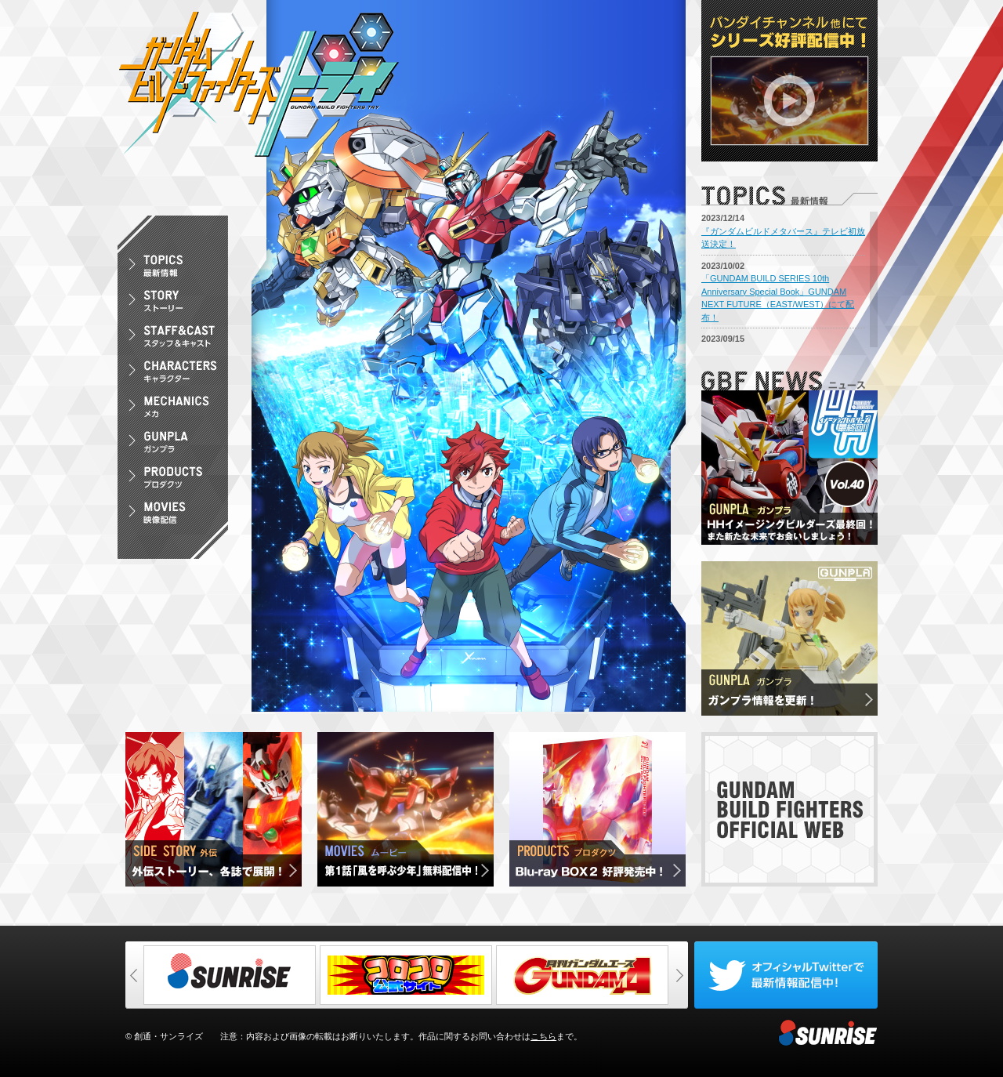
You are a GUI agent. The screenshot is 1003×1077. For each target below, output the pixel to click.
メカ (173, 409)
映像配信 (173, 515)
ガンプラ (173, 444)
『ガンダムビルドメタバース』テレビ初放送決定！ (783, 238)
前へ (134, 975)
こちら (543, 1036)
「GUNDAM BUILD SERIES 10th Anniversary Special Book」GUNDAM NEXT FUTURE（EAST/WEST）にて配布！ (777, 298)
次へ (679, 975)
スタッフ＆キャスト (173, 339)
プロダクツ (173, 480)
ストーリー (173, 303)
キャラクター (173, 374)
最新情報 (173, 268)
